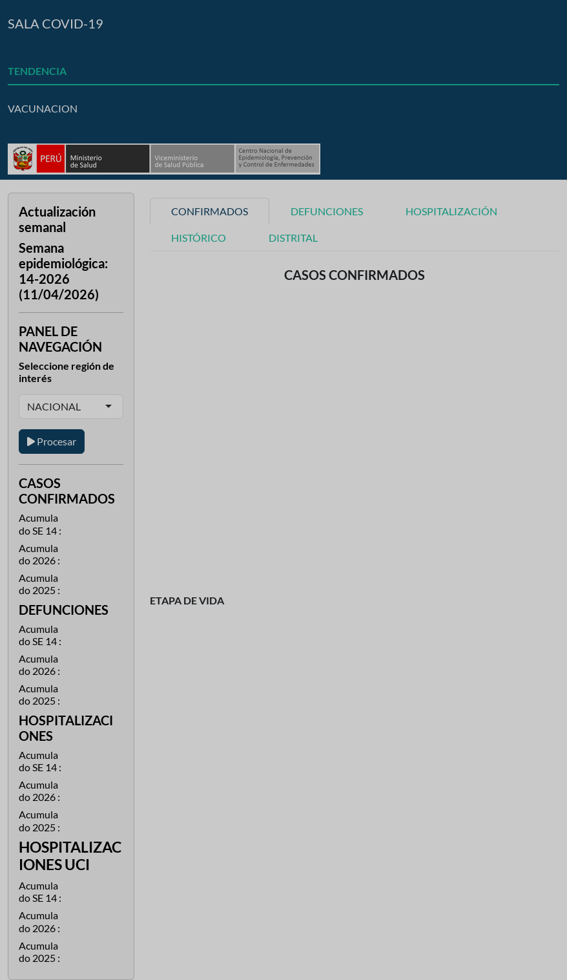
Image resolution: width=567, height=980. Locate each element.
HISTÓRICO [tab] (198, 237)
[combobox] (82, 406)
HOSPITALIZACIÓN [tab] (451, 211)
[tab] (283, 42)
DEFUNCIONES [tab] (327, 211)
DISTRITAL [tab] (293, 237)
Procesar (51, 441)
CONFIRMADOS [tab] (209, 211)
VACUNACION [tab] (42, 108)
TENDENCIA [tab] (37, 71)
